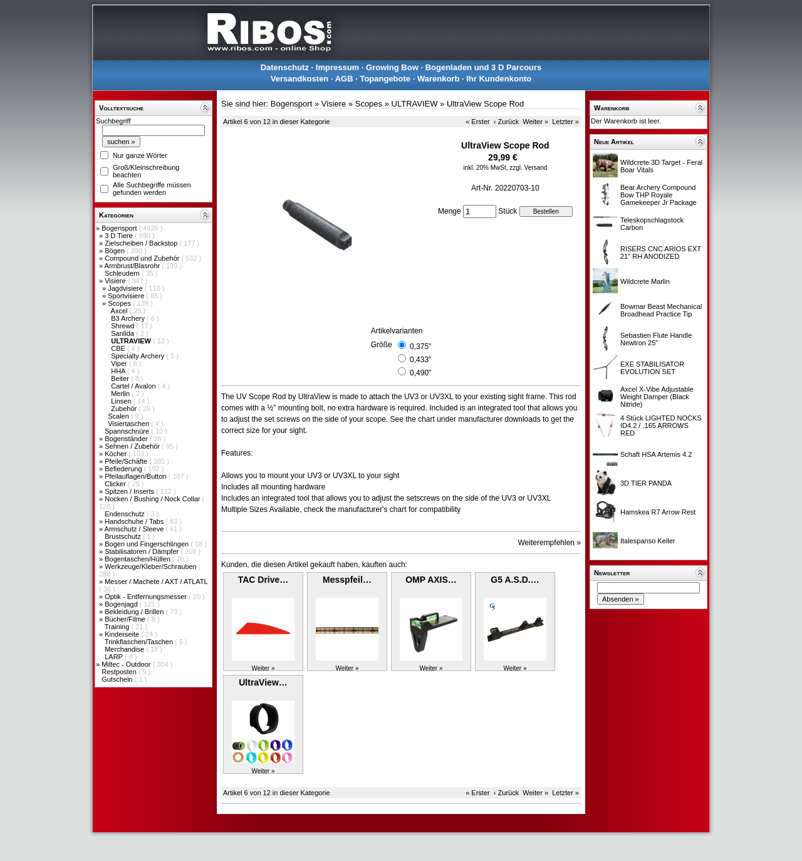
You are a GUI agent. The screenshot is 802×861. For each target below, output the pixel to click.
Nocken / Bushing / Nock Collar (153, 499)
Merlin (121, 393)
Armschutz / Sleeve (135, 529)
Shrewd (123, 326)
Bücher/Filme (126, 619)
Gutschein (118, 679)
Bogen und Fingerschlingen (147, 544)
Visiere (116, 280)
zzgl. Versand (528, 167)
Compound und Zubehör (143, 258)
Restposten (120, 672)
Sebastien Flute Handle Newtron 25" (656, 339)
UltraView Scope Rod (485, 103)
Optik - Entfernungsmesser (147, 596)
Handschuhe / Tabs (135, 521)
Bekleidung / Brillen (135, 611)
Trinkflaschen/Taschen (140, 641)
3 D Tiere (120, 235)
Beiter (121, 378)
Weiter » (535, 121)
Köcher (116, 453)
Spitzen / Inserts (130, 491)
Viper (120, 363)
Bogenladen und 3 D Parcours (483, 67)
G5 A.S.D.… (515, 580)
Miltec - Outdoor (127, 664)
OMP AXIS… (431, 580)
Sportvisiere (127, 296)
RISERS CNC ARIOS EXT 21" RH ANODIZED (660, 252)
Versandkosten (300, 78)
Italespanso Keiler (647, 541)
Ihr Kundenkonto (498, 78)
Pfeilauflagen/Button (137, 476)
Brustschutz (124, 536)
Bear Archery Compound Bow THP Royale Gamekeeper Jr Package (658, 195)
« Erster (478, 121)
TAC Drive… (263, 580)
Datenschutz (285, 67)
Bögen (116, 250)
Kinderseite (123, 634)
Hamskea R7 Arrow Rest (657, 512)
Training (118, 626)
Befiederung (124, 468)
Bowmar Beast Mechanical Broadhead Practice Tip (661, 310)
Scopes (120, 303)
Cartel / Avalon (134, 386)
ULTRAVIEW (415, 103)
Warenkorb (438, 78)
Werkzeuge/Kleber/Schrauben (152, 566)
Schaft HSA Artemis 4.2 (656, 454)
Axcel (120, 311)
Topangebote (385, 78)
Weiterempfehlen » (549, 542)
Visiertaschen (129, 423)
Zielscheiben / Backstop (142, 243)
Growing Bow (392, 67)
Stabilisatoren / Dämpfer (142, 551)
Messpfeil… (347, 580)
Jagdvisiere (126, 288)
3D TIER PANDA (646, 483)
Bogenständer (127, 438)
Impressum (337, 67)
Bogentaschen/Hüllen (138, 559)
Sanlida (123, 333)
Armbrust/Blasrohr (133, 265)
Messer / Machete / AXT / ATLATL (156, 581)
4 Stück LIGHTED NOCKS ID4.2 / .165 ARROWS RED (661, 425)
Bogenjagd (122, 604)
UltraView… (263, 682)
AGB (344, 78)
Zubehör (124, 408)
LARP (115, 656)
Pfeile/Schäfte (127, 461)
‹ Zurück (506, 121)
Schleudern (123, 273)
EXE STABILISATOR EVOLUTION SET (652, 367)
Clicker (116, 484)
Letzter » (565, 121)
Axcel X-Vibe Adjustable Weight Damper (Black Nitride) (657, 396)
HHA (119, 371)
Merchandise (125, 649)
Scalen (119, 416)
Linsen (122, 401)
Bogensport (120, 228)
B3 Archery (129, 318)
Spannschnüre (128, 431)
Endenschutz (126, 514)
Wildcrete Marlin (645, 281)
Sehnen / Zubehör (133, 446)
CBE (119, 348)
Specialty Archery (138, 356)
